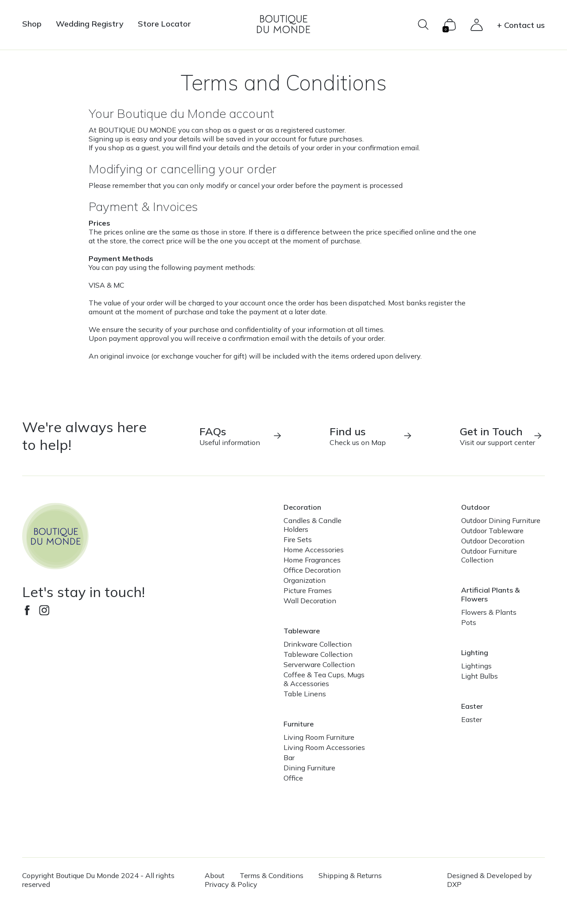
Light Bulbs (479, 676)
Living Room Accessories (324, 747)
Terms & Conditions (271, 875)
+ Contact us (521, 25)
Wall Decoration (310, 600)
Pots (468, 622)
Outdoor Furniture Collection (489, 555)
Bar (289, 757)
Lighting (474, 652)
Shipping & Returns (350, 875)
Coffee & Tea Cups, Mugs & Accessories (324, 679)
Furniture (299, 723)
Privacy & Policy (231, 884)
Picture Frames (308, 590)
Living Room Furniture (319, 737)
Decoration (302, 507)
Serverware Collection (319, 664)
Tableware (302, 630)
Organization (305, 580)
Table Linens (305, 693)
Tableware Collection (318, 654)
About (215, 875)
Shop (32, 24)
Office (293, 777)
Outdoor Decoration (492, 540)
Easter (472, 706)
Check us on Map (371, 436)
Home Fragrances (312, 559)
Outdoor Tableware (492, 530)
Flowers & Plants (489, 612)
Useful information (241, 436)
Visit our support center (501, 436)
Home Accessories (314, 549)
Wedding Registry (90, 24)
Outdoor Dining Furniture (500, 520)
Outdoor (475, 507)
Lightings (476, 665)
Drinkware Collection (318, 644)
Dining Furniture (309, 767)
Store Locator (164, 24)
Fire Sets (298, 539)
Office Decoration (312, 570)
